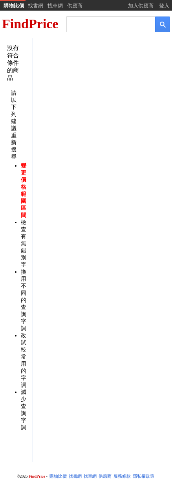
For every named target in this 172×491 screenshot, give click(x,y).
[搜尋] (105, 24)
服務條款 (122, 476)
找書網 (35, 6)
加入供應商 (141, 6)
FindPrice (30, 24)
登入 (164, 6)
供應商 (74, 6)
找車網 (55, 6)
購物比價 (14, 6)
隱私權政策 (143, 476)
